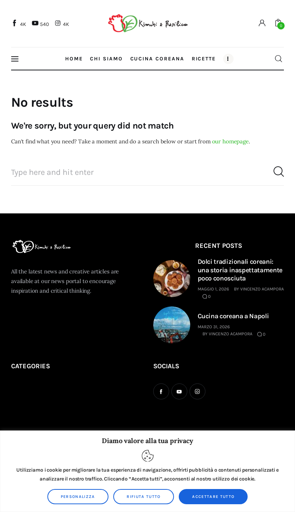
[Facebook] (19, 23)
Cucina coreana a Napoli (233, 316)
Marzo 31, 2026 (214, 326)
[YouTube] (41, 23)
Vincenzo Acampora (262, 289)
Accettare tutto (213, 496)
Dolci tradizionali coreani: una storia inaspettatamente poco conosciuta (240, 269)
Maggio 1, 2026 (213, 289)
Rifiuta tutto (143, 496)
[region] (147, 471)
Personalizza (78, 496)
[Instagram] (62, 23)
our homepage (230, 141)
